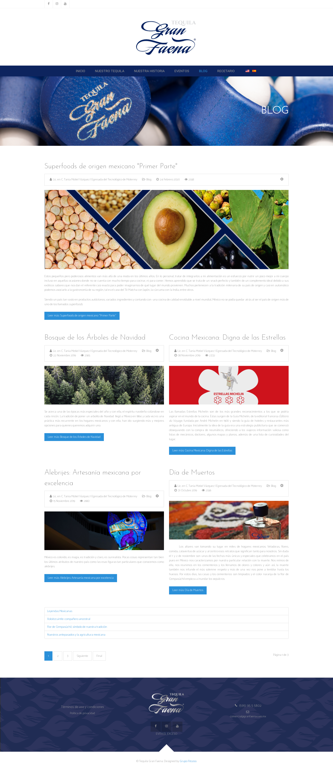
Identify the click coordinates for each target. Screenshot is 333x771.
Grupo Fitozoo (188, 761)
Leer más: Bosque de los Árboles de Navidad (74, 437)
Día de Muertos (192, 472)
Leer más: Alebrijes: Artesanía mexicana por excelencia (81, 577)
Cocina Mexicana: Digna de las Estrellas (227, 337)
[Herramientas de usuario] (281, 179)
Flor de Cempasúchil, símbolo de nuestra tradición (77, 626)
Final (99, 656)
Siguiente (82, 656)
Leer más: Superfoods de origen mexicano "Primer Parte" (82, 315)
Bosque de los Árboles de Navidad (94, 337)
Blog (148, 179)
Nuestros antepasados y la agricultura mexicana (76, 634)
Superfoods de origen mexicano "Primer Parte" (110, 166)
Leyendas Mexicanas (59, 611)
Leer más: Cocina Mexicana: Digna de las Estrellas (202, 450)
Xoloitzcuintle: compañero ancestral (68, 619)
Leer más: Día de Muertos (187, 590)
